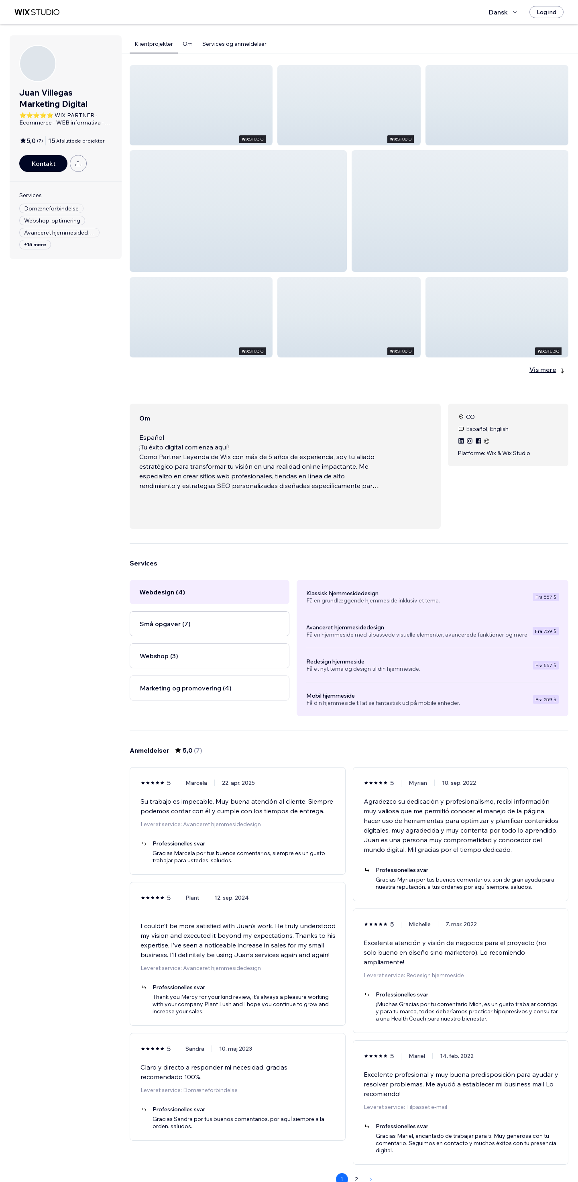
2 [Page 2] (356, 1160)
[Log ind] (546, 12)
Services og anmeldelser (234, 43)
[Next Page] (371, 1160)
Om (188, 43)
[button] (201, 105)
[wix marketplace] (36, 12)
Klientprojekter (153, 43)
